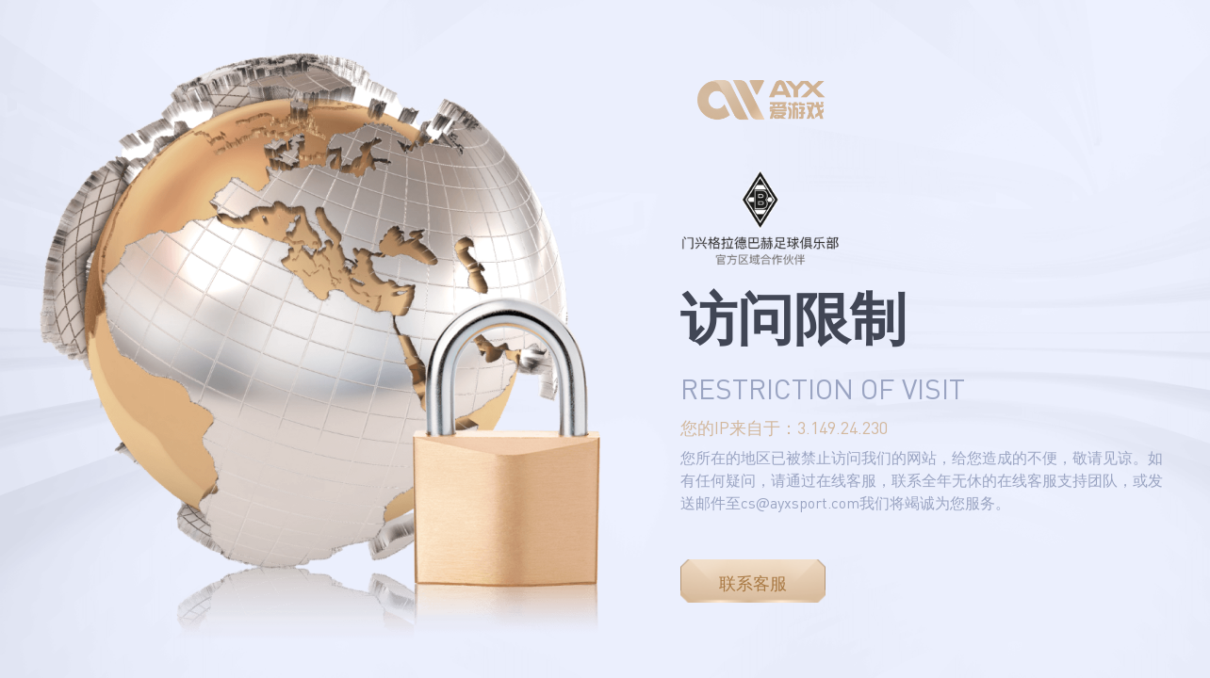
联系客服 (753, 583)
